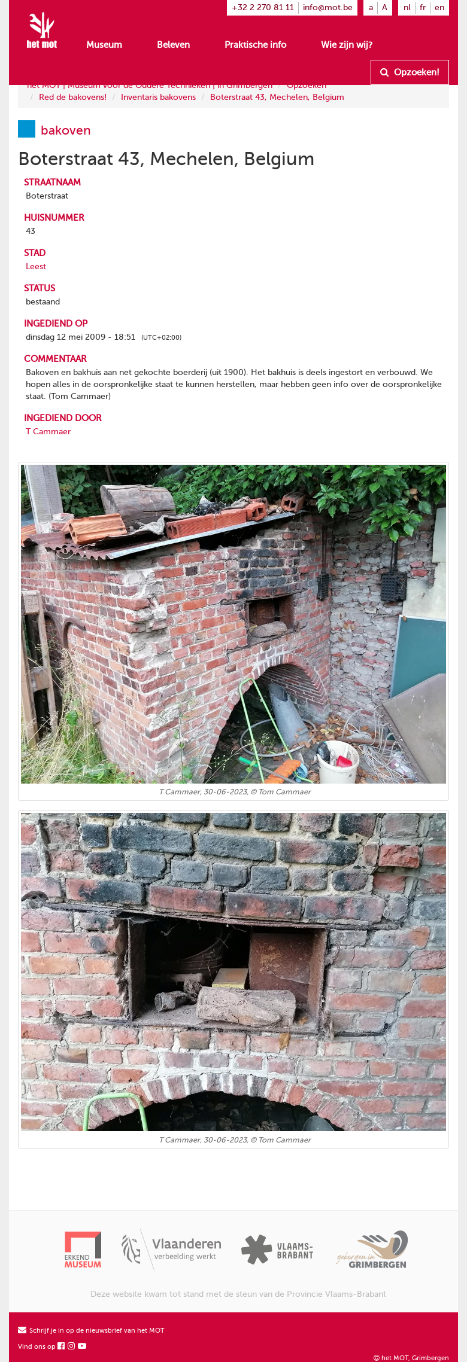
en (439, 7)
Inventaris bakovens (158, 97)
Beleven (173, 44)
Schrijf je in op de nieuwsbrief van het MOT (91, 1330)
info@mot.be (328, 7)
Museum (104, 44)
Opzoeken (306, 85)
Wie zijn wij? (346, 44)
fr (423, 7)
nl (407, 7)
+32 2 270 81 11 (263, 7)
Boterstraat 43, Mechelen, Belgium (277, 97)
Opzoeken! (409, 72)
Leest (36, 266)
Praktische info (255, 44)
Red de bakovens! (73, 97)
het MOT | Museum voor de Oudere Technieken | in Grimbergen (149, 85)
